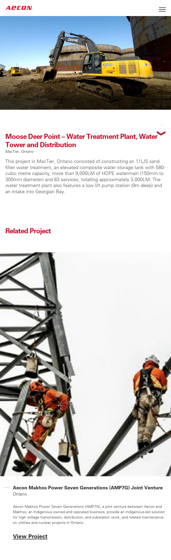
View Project (30, 536)
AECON (18, 8)
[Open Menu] (162, 8)
